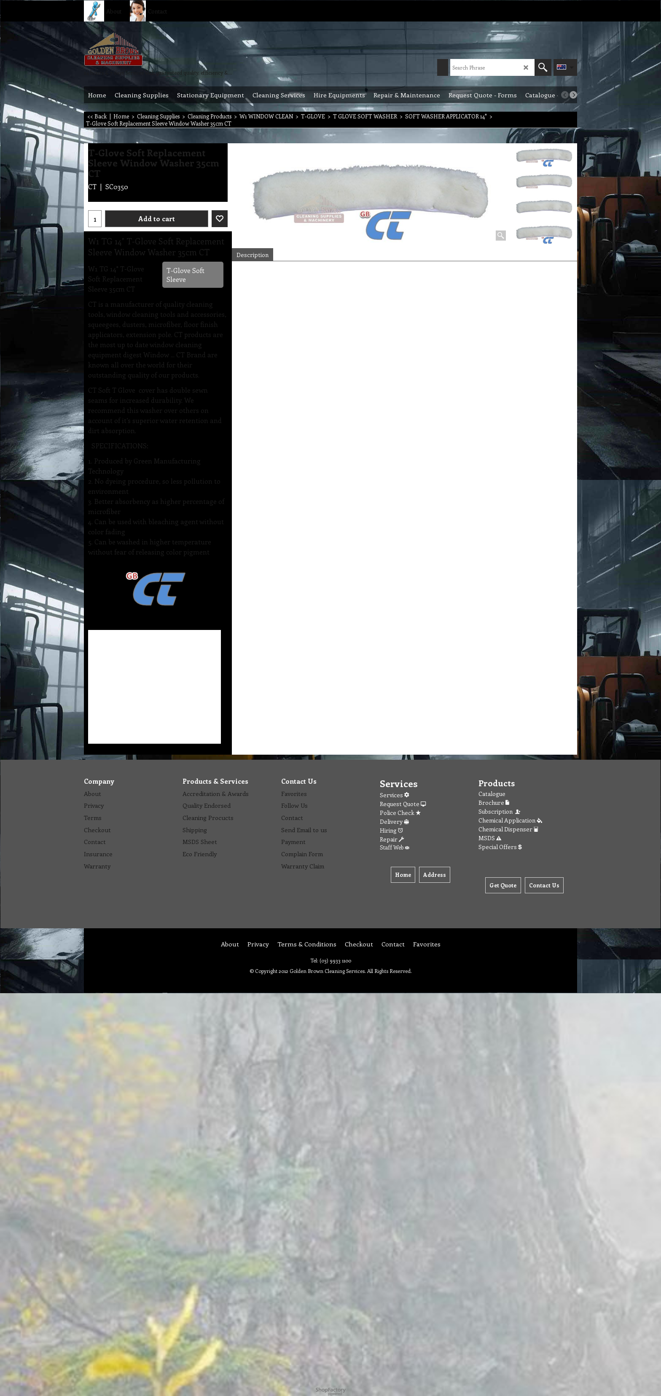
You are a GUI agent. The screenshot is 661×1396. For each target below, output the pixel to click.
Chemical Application (510, 820)
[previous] (565, 95)
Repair (392, 839)
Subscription (499, 811)
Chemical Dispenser (508, 829)
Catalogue (491, 794)
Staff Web (394, 847)
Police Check (400, 813)
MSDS (489, 838)
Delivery (394, 821)
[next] (573, 95)
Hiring (391, 830)
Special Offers (500, 847)
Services (394, 795)
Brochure (493, 802)
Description (252, 255)
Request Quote (403, 804)
